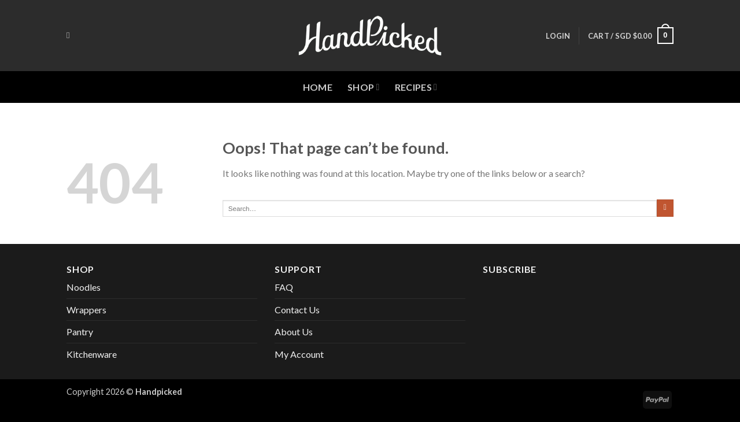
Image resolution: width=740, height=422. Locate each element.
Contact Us (297, 309)
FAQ (284, 287)
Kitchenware (91, 354)
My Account (299, 354)
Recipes (416, 87)
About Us (294, 331)
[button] (558, 35)
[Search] (70, 35)
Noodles (83, 287)
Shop (363, 87)
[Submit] (665, 208)
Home (317, 87)
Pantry (79, 331)
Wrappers (86, 309)
